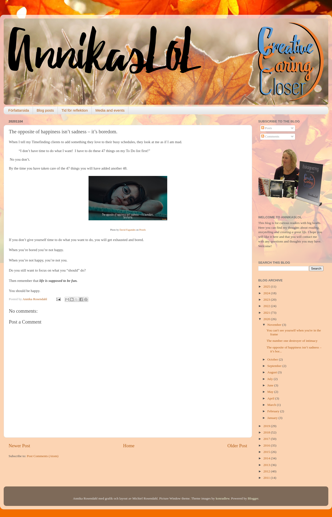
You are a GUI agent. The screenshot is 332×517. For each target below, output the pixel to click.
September (274, 366)
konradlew (222, 498)
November (274, 325)
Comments (270, 136)
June (270, 385)
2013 (267, 465)
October (273, 359)
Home (129, 445)
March (272, 405)
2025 (267, 286)
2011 (267, 478)
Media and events (109, 110)
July (270, 379)
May (270, 392)
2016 (267, 445)
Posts (266, 128)
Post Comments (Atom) (42, 456)
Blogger (253, 498)
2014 (267, 458)
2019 (267, 426)
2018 (267, 432)
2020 (267, 319)
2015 (267, 452)
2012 (267, 471)
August (272, 372)
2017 (267, 439)
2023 (267, 299)
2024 (267, 293)
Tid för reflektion (74, 110)
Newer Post (19, 445)
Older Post (237, 445)
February (273, 411)
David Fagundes (128, 229)
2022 (267, 306)
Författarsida (18, 110)
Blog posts (45, 110)
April (271, 398)
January (272, 418)
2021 (267, 312)
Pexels (142, 229)
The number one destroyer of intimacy (292, 341)
